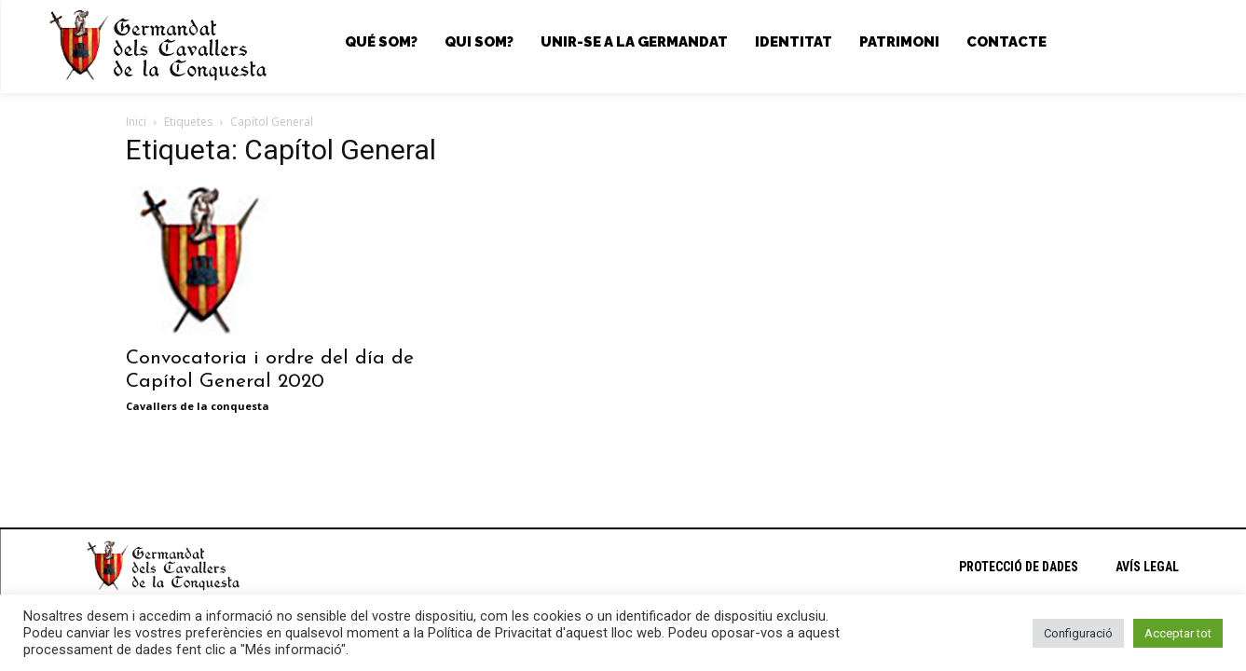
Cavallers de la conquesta (197, 406)
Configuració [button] (1078, 633)
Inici (136, 122)
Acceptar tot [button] (1178, 633)
